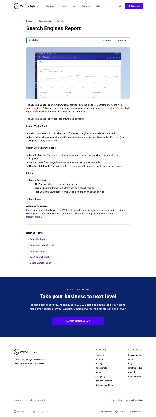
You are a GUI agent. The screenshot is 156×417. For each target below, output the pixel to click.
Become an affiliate (104, 385)
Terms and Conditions (134, 400)
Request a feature (103, 381)
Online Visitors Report (41, 263)
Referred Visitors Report (42, 245)
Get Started (134, 6)
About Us (132, 372)
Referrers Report (38, 251)
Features (50, 6)
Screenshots (101, 368)
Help (73, 6)
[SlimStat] (120, 411)
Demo (98, 372)
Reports (60, 21)
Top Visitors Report (39, 257)
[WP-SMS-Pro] (106, 411)
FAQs (130, 359)
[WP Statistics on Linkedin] (34, 411)
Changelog (100, 376)
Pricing (64, 6)
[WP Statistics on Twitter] (38, 411)
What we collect (135, 368)
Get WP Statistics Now (78, 320)
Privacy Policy (116, 400)
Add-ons (86, 6)
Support (29, 21)
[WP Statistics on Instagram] (42, 411)
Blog (98, 6)
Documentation (45, 21)
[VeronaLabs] (20, 411)
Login (119, 6)
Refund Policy (134, 376)
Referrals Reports (38, 239)
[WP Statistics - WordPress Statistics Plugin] (26, 6)
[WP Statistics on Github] (47, 411)
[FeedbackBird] (136, 411)
